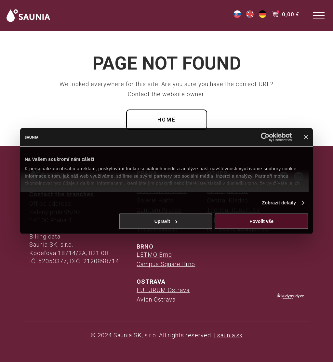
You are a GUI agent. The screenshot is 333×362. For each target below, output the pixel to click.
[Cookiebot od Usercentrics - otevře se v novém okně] (263, 137)
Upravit (166, 221)
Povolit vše (261, 221)
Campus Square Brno (166, 264)
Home (166, 120)
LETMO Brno (154, 254)
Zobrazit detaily (279, 202)
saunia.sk (230, 335)
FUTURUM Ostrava (163, 290)
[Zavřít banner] (306, 137)
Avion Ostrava (156, 299)
